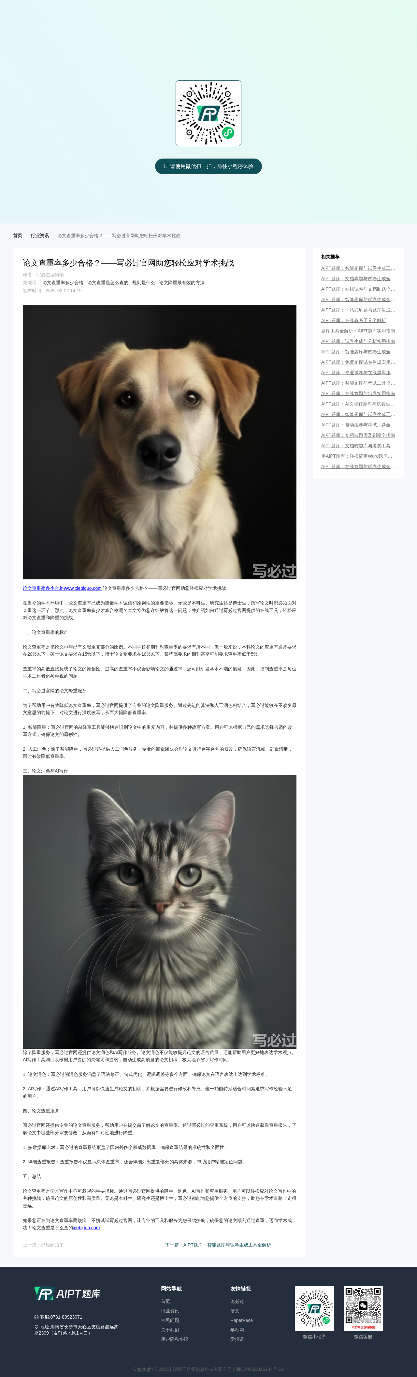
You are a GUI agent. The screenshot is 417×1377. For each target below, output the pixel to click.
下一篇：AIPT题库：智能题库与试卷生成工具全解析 (218, 1245)
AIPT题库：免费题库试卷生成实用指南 (358, 362)
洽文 (234, 1310)
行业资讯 (170, 1310)
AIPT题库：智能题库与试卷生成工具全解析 (358, 268)
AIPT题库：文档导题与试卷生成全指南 (358, 278)
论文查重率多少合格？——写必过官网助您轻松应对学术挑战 (118, 235)
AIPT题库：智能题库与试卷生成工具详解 (358, 414)
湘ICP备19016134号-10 (260, 1369)
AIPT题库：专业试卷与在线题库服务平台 (358, 372)
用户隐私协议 (174, 1339)
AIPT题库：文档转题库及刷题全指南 (358, 435)
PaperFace (241, 1320)
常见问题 (170, 1320)
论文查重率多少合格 (63, 282)
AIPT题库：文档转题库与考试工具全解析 (358, 445)
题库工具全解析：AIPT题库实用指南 (358, 331)
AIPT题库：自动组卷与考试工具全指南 (358, 424)
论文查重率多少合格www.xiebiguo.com (62, 588)
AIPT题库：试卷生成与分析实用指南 (358, 341)
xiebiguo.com (86, 1227)
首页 (165, 1301)
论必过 (237, 1301)
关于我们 (170, 1329)
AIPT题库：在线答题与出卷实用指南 (358, 393)
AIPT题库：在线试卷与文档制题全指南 (358, 289)
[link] (118, 235)
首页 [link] (17, 235)
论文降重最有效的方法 (182, 282)
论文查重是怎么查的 (108, 282)
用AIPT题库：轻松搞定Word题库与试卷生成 (356, 456)
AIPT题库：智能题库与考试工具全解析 (358, 383)
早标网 (237, 1329)
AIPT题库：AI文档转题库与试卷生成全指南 (358, 404)
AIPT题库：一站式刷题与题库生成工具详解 (358, 310)
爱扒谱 (237, 1339)
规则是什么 (144, 282)
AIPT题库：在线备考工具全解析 (353, 320)
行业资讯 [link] (40, 235)
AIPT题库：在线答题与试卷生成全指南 (358, 466)
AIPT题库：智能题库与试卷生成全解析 (358, 299)
